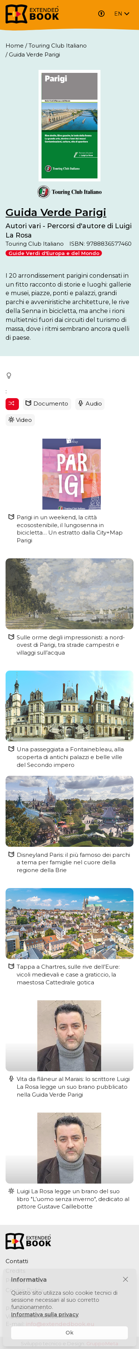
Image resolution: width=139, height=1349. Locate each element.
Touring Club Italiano (58, 45)
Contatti (17, 1261)
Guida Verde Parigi (56, 212)
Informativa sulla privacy (45, 1314)
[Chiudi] (125, 1279)
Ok (69, 1332)
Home (15, 45)
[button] (9, 376)
